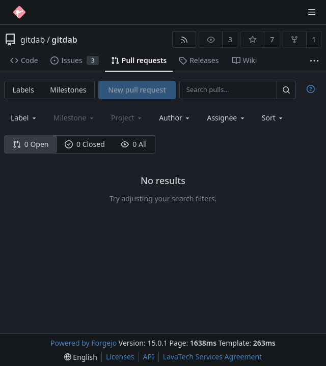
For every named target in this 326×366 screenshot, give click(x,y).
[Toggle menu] (312, 12)
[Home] (19, 12)
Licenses (120, 356)
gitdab (32, 40)
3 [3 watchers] (230, 39)
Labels (23, 90)
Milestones (68, 90)
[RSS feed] (184, 39)
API (148, 356)
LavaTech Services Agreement (212, 356)
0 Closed (85, 144)
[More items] (314, 61)
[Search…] (286, 90)
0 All (134, 144)
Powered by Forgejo (83, 343)
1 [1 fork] (314, 39)
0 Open (31, 144)
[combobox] (24, 117)
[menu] (273, 117)
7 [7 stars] (272, 39)
